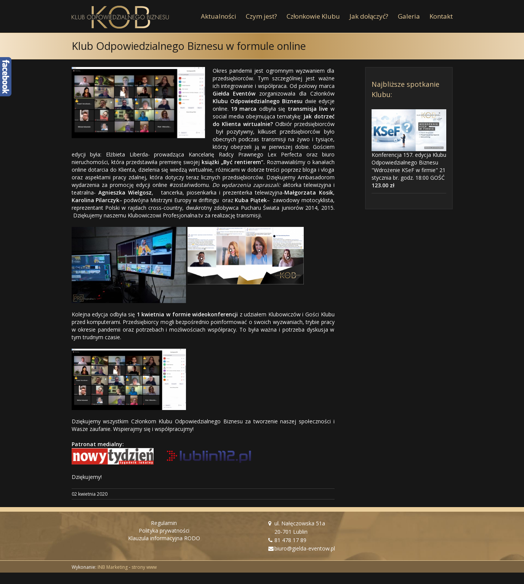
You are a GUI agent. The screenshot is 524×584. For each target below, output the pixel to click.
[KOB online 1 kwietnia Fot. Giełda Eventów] (138, 102)
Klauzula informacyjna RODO (164, 538)
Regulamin (164, 523)
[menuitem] (223, 16)
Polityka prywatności (164, 530)
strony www (144, 567)
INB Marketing (113, 567)
